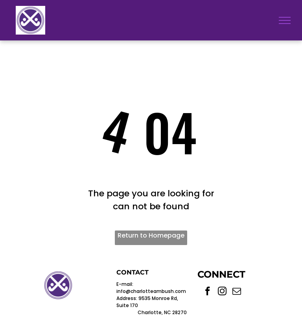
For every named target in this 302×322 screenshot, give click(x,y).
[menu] (284, 20)
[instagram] (222, 292)
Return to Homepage (151, 235)
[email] (236, 292)
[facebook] (207, 292)
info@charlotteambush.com (151, 291)
